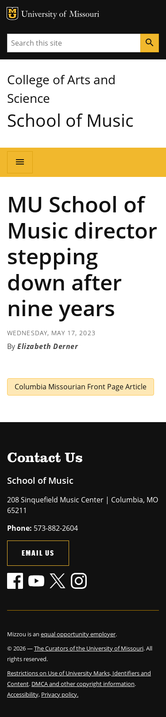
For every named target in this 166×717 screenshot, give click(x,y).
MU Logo (12, 13)
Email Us (38, 553)
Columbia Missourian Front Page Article (81, 387)
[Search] (149, 43)
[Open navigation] (20, 162)
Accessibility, (23, 694)
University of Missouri (60, 15)
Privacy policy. (59, 694)
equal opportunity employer (78, 634)
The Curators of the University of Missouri (88, 648)
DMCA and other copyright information (83, 684)
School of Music (70, 120)
